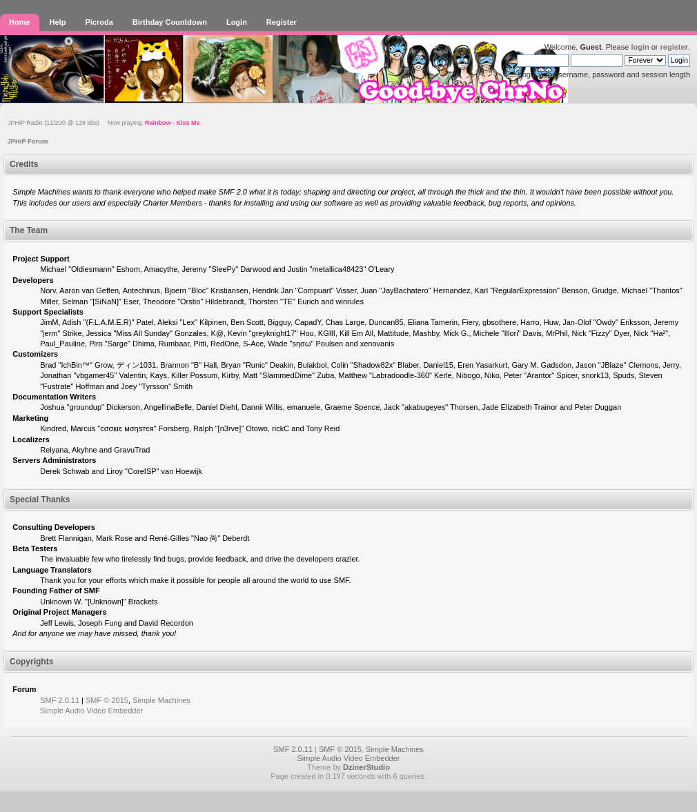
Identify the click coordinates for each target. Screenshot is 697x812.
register (674, 47)
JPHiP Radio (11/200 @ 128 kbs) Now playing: (104, 122)
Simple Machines (161, 700)
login (640, 47)
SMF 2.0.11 (59, 700)
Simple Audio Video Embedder (91, 710)
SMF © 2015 (107, 700)
